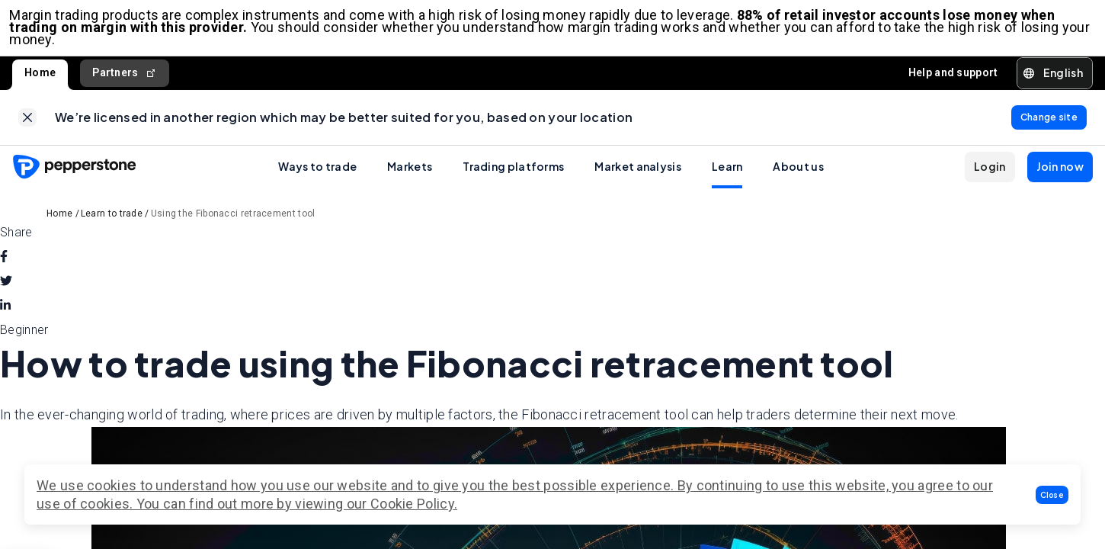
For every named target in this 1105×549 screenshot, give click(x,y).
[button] (1052, 495)
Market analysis (637, 178)
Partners (124, 78)
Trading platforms (513, 178)
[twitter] (6, 293)
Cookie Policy (412, 504)
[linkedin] (5, 317)
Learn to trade (112, 225)
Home (40, 78)
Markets (409, 178)
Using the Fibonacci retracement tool (233, 225)
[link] (27, 126)
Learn (727, 178)
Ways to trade (317, 178)
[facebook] (4, 268)
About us (798, 178)
